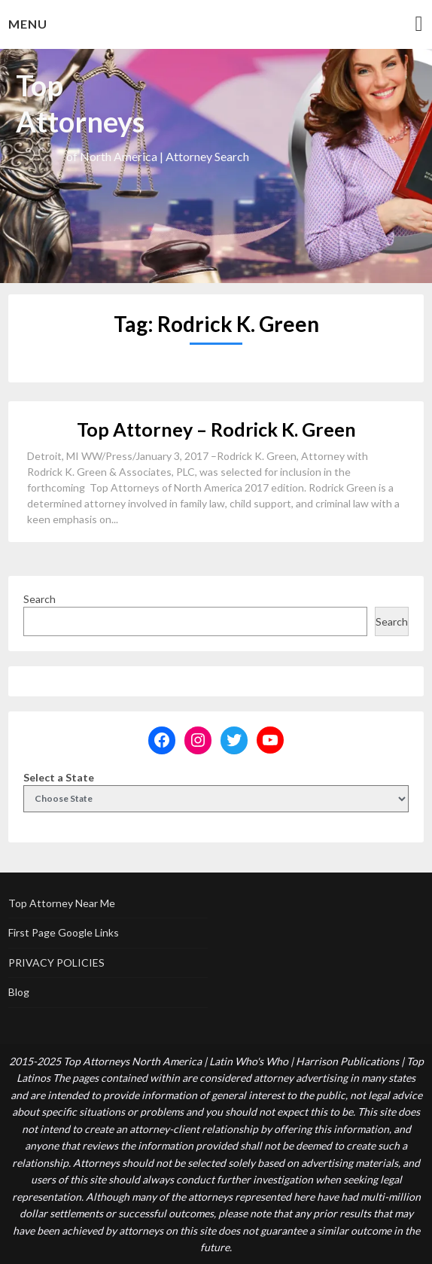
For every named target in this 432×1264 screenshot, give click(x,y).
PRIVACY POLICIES (56, 962)
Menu (27, 24)
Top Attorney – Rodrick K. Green (216, 429)
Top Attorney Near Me (61, 903)
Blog (18, 991)
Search (39, 598)
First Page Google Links (63, 932)
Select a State (58, 777)
